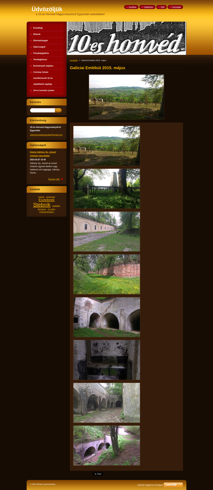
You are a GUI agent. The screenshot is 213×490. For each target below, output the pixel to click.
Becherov (42, 209)
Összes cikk (54, 179)
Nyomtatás (176, 7)
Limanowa (50, 197)
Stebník (41, 205)
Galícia (41, 197)
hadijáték (56, 206)
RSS (163, 7)
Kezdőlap (74, 60)
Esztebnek (46, 200)
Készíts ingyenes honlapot (150, 485)
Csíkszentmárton (46, 212)
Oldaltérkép (148, 7)
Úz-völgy (51, 209)
